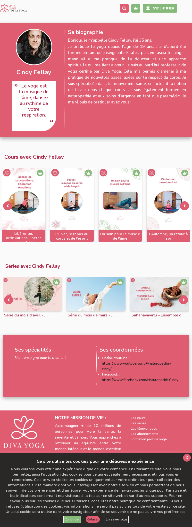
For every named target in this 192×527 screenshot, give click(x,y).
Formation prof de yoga (149, 439)
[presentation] (7, 205)
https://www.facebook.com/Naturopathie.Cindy (140, 380)
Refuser (93, 519)
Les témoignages (144, 428)
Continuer (72, 519)
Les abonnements (144, 434)
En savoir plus (116, 519)
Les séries (138, 423)
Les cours (138, 418)
